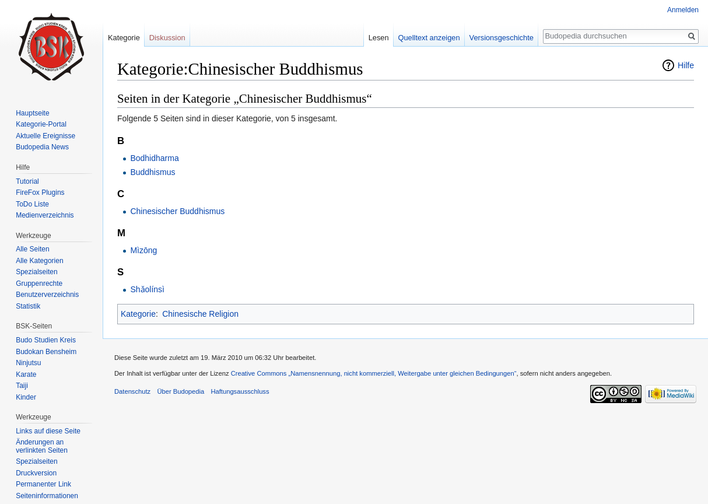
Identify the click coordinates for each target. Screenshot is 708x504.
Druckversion (36, 473)
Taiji (22, 386)
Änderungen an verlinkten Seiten (42, 446)
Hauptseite (32, 113)
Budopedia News (42, 147)
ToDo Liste (32, 204)
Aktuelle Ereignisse (45, 136)
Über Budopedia (180, 391)
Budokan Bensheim (46, 352)
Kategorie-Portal (41, 124)
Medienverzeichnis (44, 215)
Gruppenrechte (39, 283)
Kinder (26, 397)
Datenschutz (132, 391)
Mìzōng (143, 250)
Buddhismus (152, 172)
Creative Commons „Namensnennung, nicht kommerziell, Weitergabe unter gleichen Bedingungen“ (374, 373)
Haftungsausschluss (240, 391)
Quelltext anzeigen (429, 37)
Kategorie (138, 313)
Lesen (379, 37)
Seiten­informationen (47, 496)
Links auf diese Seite (48, 431)
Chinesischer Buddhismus (177, 211)
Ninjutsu (28, 363)
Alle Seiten (32, 249)
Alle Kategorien (39, 261)
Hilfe (686, 65)
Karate (26, 374)
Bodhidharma (154, 158)
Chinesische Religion (200, 313)
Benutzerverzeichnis (47, 294)
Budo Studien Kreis (46, 340)
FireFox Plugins (40, 192)
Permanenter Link (43, 484)
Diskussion (167, 37)
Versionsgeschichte (501, 37)
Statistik (28, 306)
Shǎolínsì (147, 289)
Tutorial (27, 181)
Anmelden (683, 10)
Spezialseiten (36, 272)
